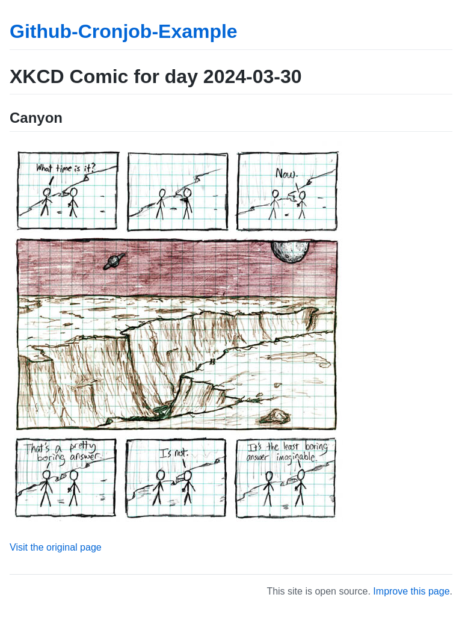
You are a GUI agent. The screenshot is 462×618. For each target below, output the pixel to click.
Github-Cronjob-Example (124, 31)
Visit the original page (56, 547)
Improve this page (411, 591)
